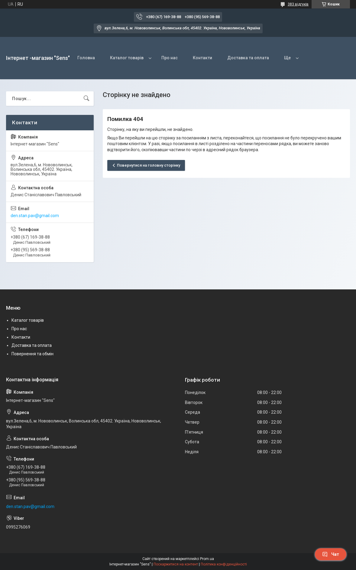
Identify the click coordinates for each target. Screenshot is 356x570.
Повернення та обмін (32, 353)
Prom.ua (207, 559)
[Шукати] (86, 98)
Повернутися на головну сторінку (148, 165)
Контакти (202, 57)
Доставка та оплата (248, 57)
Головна (86, 57)
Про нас (169, 57)
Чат (330, 554)
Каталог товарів (127, 57)
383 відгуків (298, 4)
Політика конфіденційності (224, 564)
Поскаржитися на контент (176, 564)
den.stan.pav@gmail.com (35, 215)
